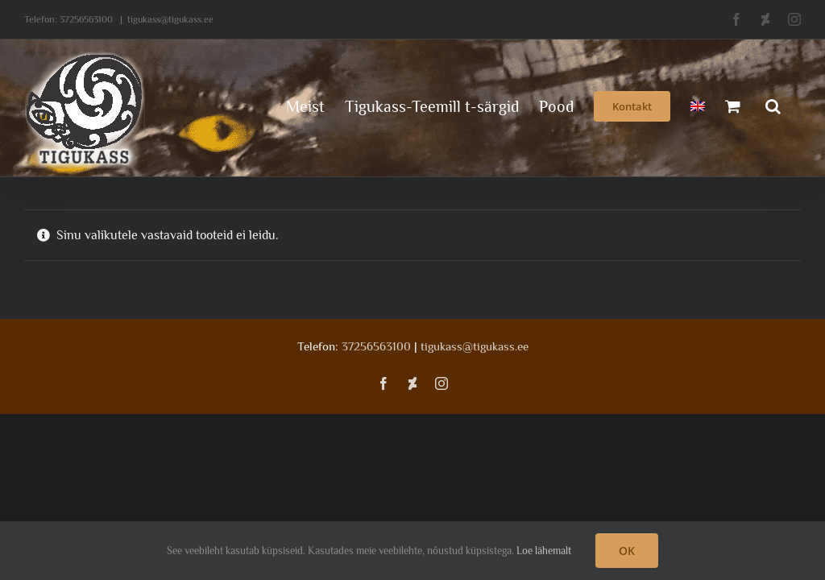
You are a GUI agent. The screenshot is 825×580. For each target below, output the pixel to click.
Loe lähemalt (543, 551)
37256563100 (86, 19)
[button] (773, 104)
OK (627, 550)
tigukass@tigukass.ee (170, 19)
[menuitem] (697, 104)
